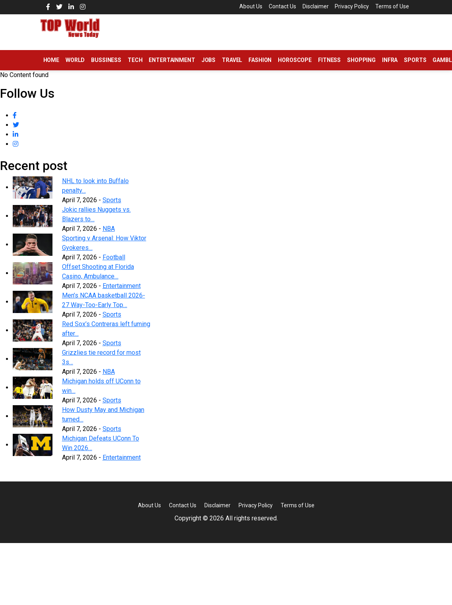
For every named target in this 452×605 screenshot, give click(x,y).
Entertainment (172, 67)
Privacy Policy (353, 6)
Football (114, 264)
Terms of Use (252, 15)
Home (51, 67)
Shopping (361, 67)
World (75, 67)
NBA (109, 236)
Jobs (208, 67)
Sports (415, 67)
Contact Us (279, 6)
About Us (246, 6)
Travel (232, 67)
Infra (390, 67)
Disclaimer (314, 6)
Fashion (260, 67)
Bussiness (106, 67)
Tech (135, 67)
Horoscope (295, 67)
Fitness (329, 67)
